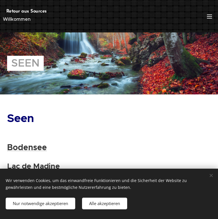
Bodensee (27, 147)
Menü (209, 16)
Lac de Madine (33, 166)
